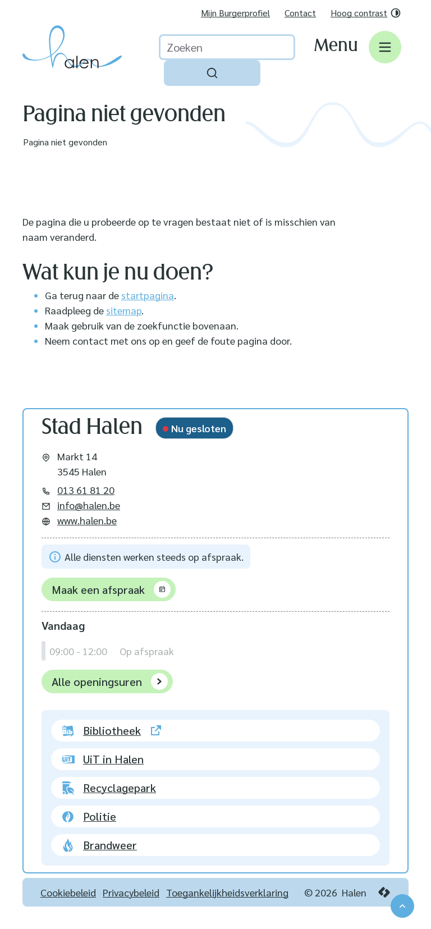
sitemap (123, 310)
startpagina (147, 295)
